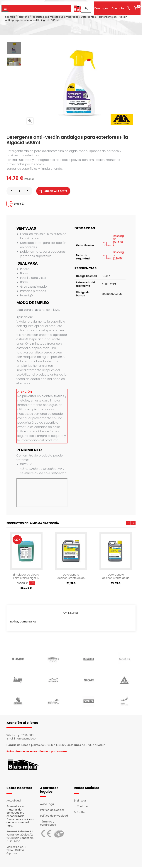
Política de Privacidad (54, 816)
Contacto (117, 8)
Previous (128, 523)
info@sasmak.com (26, 738)
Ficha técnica (85, 245)
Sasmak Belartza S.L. (20, 831)
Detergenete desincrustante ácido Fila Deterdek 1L (116, 576)
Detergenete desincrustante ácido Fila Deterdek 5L (71, 576)
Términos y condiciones (48, 823)
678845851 (27, 735)
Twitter (80, 812)
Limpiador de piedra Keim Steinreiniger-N (26, 576)
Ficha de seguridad (83, 256)
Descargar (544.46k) (113, 240)
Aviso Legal (47, 804)
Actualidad (13, 800)
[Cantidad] (19, 191)
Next (133, 523)
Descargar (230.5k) (113, 255)
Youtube (81, 806)
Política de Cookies (52, 810)
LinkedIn (80, 800)
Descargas (101, 8)
